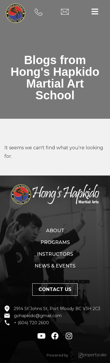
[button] (94, 11)
